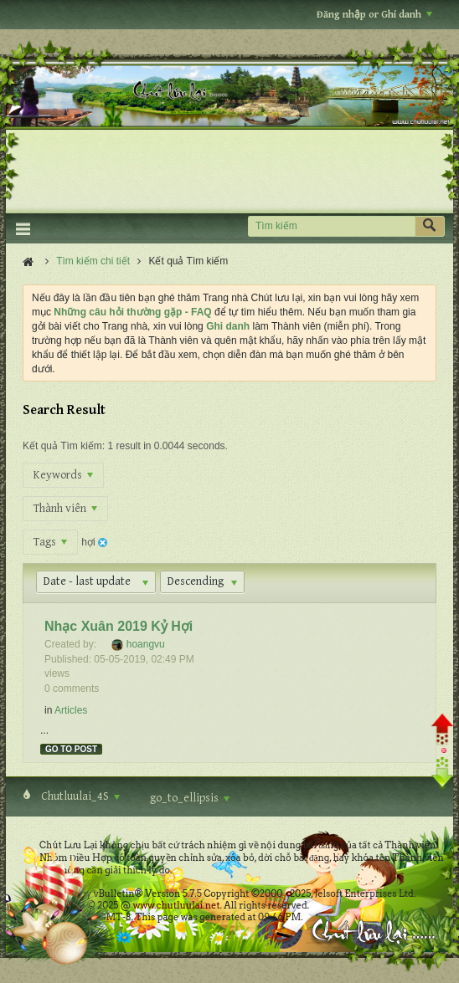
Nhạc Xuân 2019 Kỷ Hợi (118, 626)
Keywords (63, 475)
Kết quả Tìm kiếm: (64, 446)
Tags (50, 542)
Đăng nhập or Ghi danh (374, 14)
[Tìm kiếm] (331, 226)
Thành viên (65, 508)
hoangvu (145, 644)
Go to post (71, 749)
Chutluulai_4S (79, 796)
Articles (70, 710)
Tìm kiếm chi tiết (93, 261)
